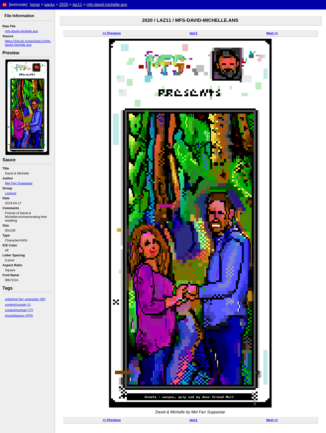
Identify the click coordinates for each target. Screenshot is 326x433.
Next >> (272, 33)
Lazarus (10, 193)
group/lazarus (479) (19, 315)
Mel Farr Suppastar (18, 183)
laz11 (77, 4)
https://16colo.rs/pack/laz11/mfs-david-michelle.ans (28, 43)
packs (49, 4)
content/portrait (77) (19, 310)
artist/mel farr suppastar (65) (25, 299)
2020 (63, 4)
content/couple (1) (18, 304)
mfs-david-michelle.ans (106, 4)
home (35, 4)
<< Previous (112, 33)
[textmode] (18, 4)
